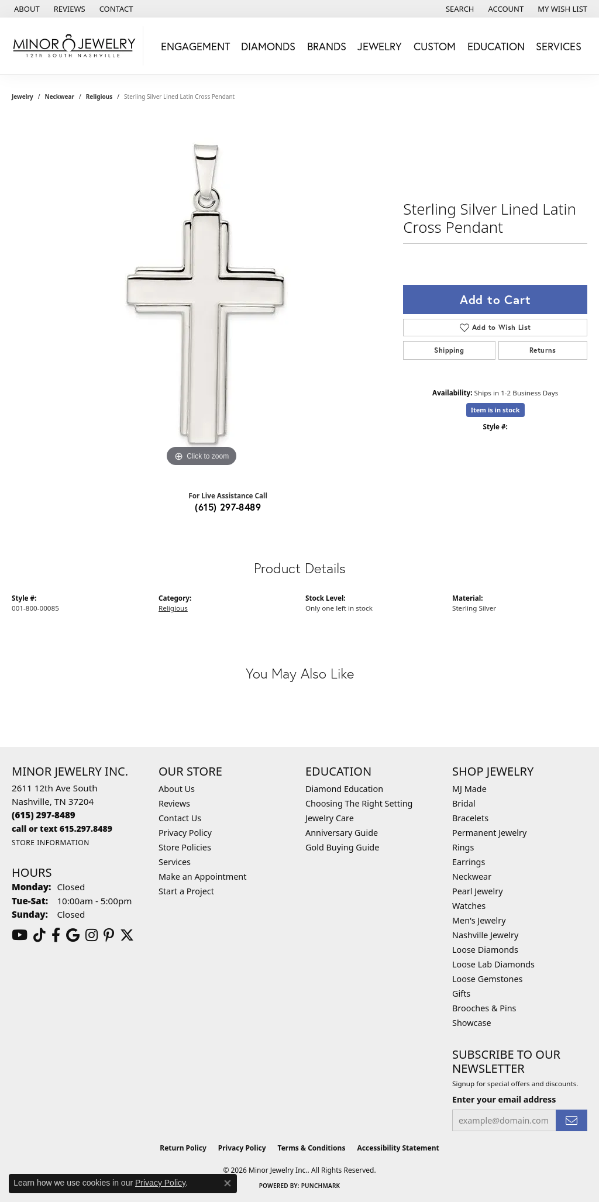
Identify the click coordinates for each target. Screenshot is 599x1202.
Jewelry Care (329, 818)
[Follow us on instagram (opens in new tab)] (91, 935)
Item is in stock (495, 409)
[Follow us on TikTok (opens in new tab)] (39, 935)
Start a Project (186, 891)
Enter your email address (504, 1099)
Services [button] (558, 46)
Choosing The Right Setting (358, 803)
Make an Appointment (202, 876)
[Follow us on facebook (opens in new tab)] (55, 935)
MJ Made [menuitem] (469, 788)
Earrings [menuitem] (468, 861)
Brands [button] (326, 46)
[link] (26, 9)
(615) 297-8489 (228, 507)
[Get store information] (50, 843)
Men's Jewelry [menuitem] (479, 920)
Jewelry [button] (379, 46)
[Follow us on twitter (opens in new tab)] (127, 935)
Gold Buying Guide (342, 847)
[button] (458, 9)
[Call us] (62, 828)
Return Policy (183, 1148)
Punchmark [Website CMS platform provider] (320, 1186)
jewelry (22, 96)
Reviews (174, 803)
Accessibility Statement (398, 1148)
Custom (435, 46)
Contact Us (180, 818)
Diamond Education (344, 788)
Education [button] (496, 46)
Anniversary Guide (341, 832)
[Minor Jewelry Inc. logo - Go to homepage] (74, 46)
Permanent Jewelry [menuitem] (489, 832)
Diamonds (268, 46)
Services (175, 861)
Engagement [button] (195, 46)
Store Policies (185, 847)
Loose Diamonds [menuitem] (485, 949)
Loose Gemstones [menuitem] (487, 978)
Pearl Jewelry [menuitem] (477, 891)
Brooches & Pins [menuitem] (484, 1008)
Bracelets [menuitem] (470, 818)
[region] (201, 294)
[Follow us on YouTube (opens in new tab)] (19, 935)
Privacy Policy (185, 832)
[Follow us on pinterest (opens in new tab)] (109, 935)
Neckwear (59, 96)
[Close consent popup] (227, 1183)
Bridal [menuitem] (464, 803)
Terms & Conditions (312, 1148)
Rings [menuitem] (463, 847)
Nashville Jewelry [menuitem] (485, 935)
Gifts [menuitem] (461, 993)
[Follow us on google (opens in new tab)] (73, 935)
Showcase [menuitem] (471, 1022)
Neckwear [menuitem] (471, 876)
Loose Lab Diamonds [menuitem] (493, 964)
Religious (99, 96)
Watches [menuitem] (469, 905)
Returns (542, 350)
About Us (177, 788)
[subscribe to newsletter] (571, 1120)
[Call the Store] (43, 815)
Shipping (449, 350)
